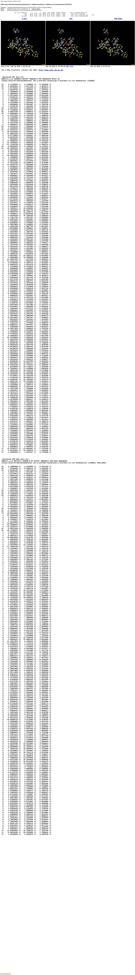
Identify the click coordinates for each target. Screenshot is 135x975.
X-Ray (24, 20)
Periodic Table (35, 8)
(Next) (2, 10)
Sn (13, 8)
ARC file (69, 68)
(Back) (2, 8)
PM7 (71, 20)
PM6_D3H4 (118, 20)
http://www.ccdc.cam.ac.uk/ (51, 71)
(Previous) (3, 7)
